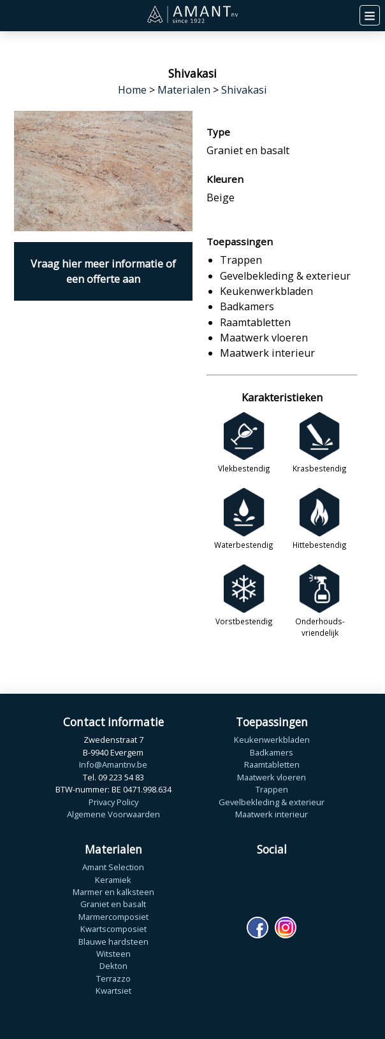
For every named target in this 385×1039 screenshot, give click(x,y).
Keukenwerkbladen (272, 739)
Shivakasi (244, 90)
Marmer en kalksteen (113, 892)
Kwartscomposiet (113, 929)
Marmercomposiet (113, 916)
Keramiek (113, 879)
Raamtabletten (272, 764)
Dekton (113, 965)
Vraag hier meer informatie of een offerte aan (103, 271)
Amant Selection (113, 867)
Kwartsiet (113, 990)
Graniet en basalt (113, 904)
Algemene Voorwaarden (113, 814)
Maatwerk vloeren (271, 777)
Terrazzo (113, 978)
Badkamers (271, 752)
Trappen (272, 789)
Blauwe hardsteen (113, 941)
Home (132, 90)
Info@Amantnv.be (113, 764)
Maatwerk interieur (271, 814)
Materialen (183, 90)
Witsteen (113, 953)
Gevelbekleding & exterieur (271, 802)
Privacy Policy (113, 802)
